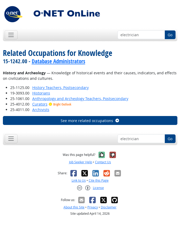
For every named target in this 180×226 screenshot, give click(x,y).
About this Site (73, 207)
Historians (41, 93)
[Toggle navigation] (11, 34)
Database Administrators (58, 61)
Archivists (40, 109)
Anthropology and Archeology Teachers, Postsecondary (80, 98)
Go (170, 34)
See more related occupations (90, 120)
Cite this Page (99, 180)
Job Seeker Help (80, 162)
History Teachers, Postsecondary (60, 87)
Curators (39, 104)
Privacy (92, 207)
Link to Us (79, 180)
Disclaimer (109, 207)
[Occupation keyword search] (141, 34)
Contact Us (103, 162)
